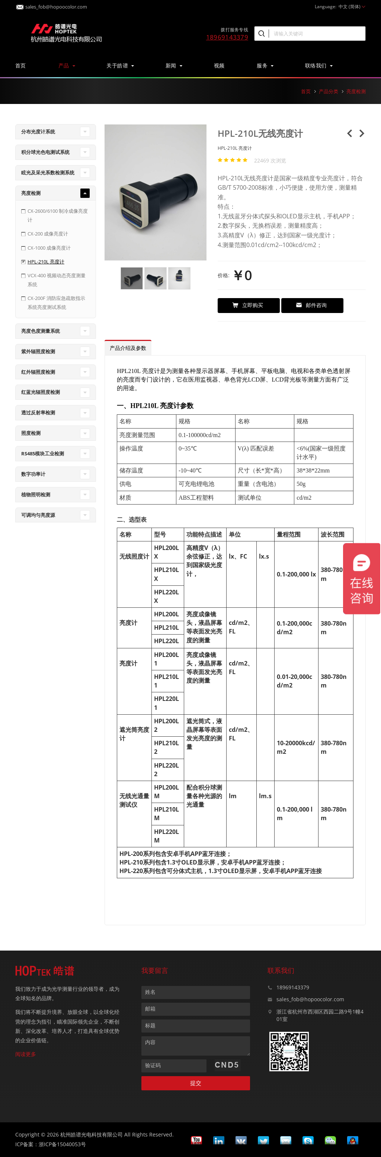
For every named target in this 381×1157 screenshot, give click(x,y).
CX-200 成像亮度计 (48, 233)
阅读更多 (25, 1054)
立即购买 (247, 305)
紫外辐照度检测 (38, 351)
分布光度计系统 (38, 131)
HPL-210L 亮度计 (46, 261)
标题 (150, 1025)
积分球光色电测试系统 (45, 152)
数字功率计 (33, 474)
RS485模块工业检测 (42, 453)
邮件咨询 (311, 305)
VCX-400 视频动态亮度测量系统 (57, 279)
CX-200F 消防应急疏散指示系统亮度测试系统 (56, 302)
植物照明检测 (35, 494)
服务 (265, 65)
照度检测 (31, 433)
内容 (150, 1042)
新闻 (174, 65)
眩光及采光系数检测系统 (47, 172)
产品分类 (328, 91)
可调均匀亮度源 (38, 515)
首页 (20, 65)
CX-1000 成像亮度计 (49, 247)
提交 (195, 1083)
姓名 (150, 991)
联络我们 (318, 65)
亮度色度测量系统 (40, 331)
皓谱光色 (65, 32)
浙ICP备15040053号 (62, 1143)
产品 (66, 65)
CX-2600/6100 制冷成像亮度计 (58, 215)
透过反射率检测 (38, 412)
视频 (219, 65)
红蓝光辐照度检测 (40, 392)
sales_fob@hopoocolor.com (51, 4)
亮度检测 (356, 91)
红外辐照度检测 (38, 372)
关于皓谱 (119, 65)
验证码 (153, 1065)
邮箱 (150, 1008)
